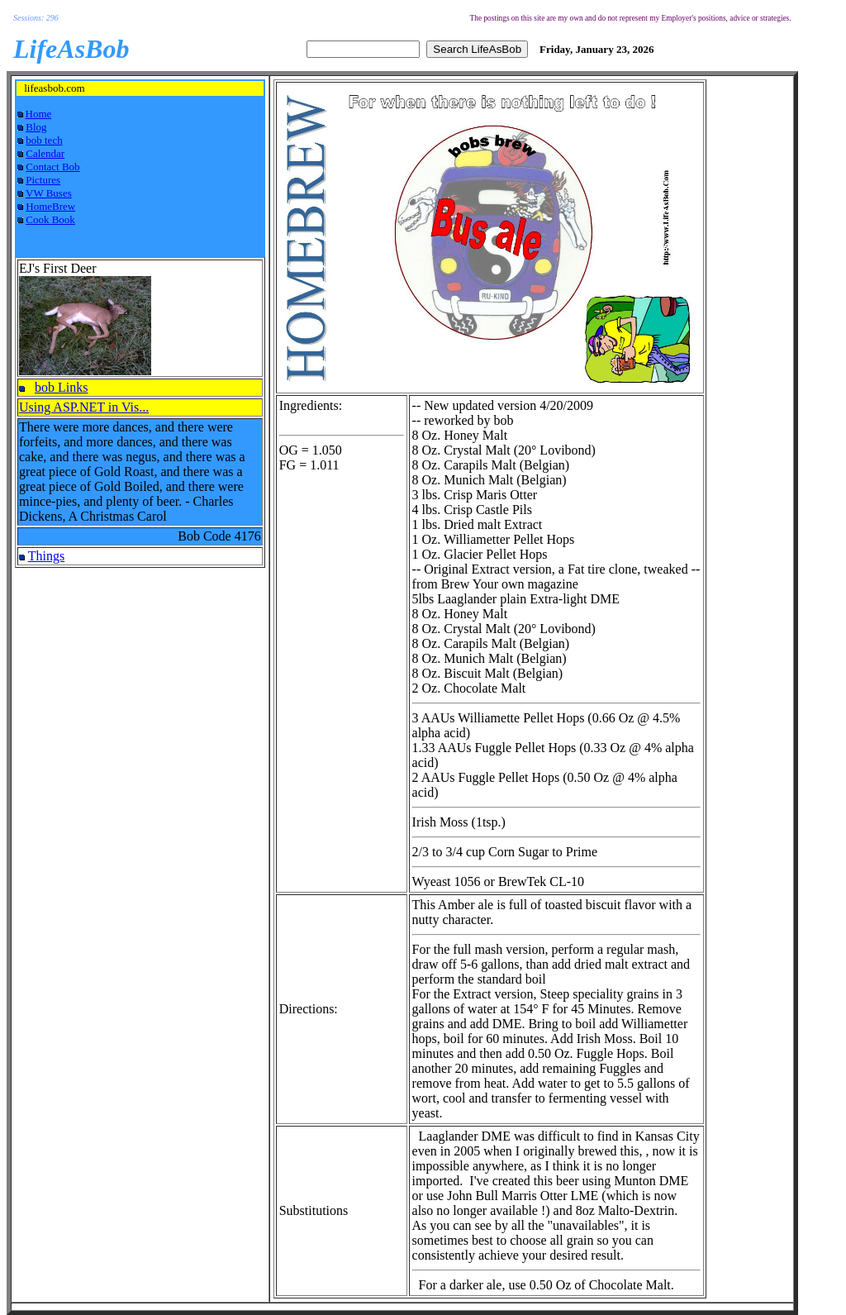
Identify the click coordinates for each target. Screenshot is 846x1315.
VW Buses (49, 193)
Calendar (45, 153)
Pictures (43, 180)
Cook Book (50, 219)
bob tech (44, 140)
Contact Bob (52, 166)
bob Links (61, 387)
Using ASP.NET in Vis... (84, 407)
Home (39, 113)
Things (46, 556)
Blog (36, 127)
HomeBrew (50, 206)
